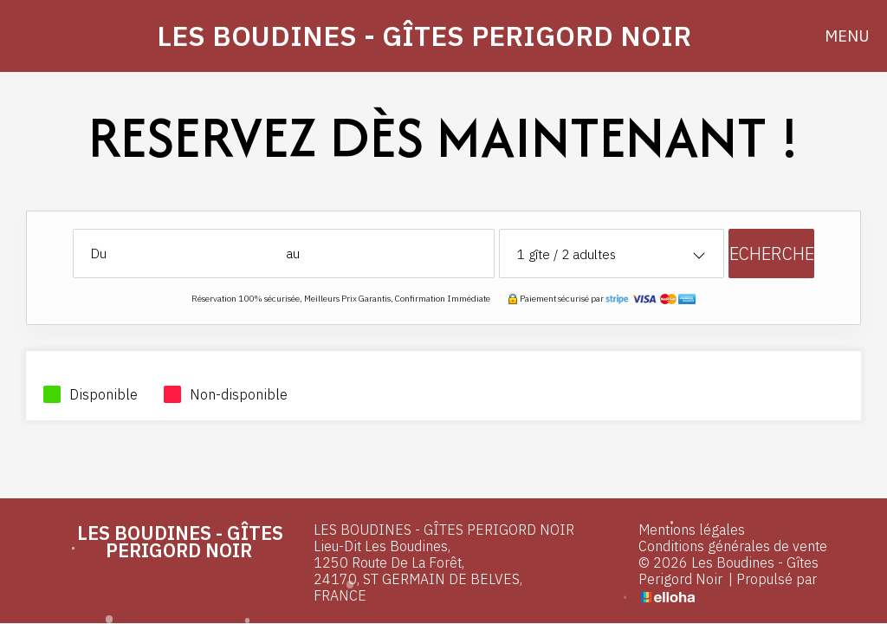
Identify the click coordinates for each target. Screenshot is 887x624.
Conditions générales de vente (732, 546)
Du (99, 253)
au (293, 253)
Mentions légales (691, 530)
